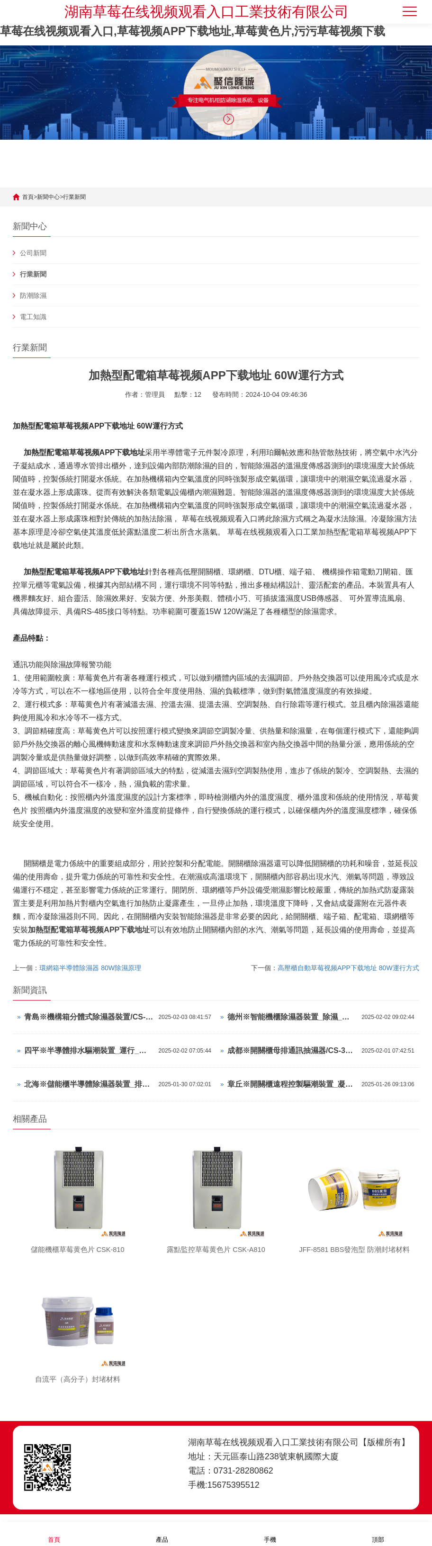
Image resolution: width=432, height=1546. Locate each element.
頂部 (378, 1533)
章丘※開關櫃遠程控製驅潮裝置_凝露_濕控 (292, 1084)
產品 (162, 1533)
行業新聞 (74, 197)
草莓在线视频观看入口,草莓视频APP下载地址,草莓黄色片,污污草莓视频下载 (192, 31)
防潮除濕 (33, 295)
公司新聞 (33, 253)
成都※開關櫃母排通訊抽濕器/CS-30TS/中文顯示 (292, 1050)
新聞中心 (48, 197)
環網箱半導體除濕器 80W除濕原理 (90, 968)
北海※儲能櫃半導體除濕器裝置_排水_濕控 (88, 1084)
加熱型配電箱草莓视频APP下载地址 (89, 930)
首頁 (28, 197)
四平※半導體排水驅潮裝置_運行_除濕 (88, 1050)
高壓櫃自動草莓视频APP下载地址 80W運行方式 (348, 968)
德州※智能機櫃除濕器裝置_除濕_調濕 (292, 1017)
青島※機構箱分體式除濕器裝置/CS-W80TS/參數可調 (88, 1017)
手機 (270, 1533)
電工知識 (33, 317)
